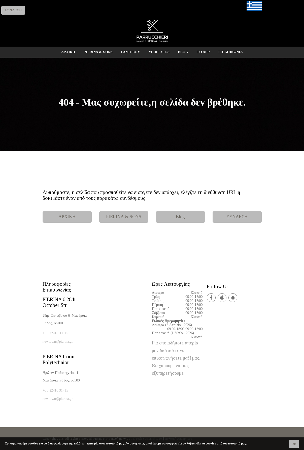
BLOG (183, 52)
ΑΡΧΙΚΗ (68, 52)
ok (294, 443)
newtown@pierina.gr (58, 341)
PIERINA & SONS (98, 52)
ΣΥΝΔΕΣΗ (13, 10)
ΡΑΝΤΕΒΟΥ (130, 52)
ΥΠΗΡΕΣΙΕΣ (159, 52)
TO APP (203, 52)
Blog (180, 216)
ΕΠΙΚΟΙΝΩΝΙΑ (230, 52)
